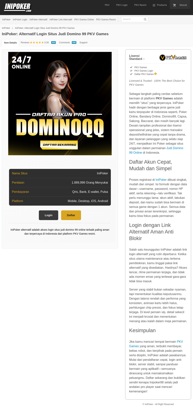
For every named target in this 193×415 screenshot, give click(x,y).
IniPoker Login (20, 19)
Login (48, 215)
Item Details (10, 42)
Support (83, 42)
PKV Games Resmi (106, 19)
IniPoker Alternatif (38, 19)
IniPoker (6, 19)
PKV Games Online (84, 19)
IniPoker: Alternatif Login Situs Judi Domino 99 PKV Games (44, 28)
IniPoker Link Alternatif (61, 19)
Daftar (71, 215)
